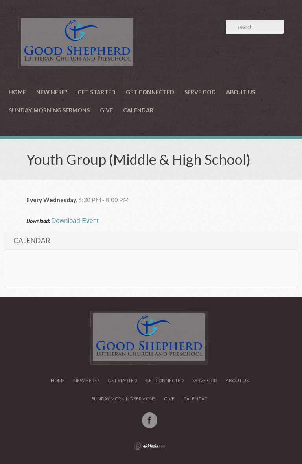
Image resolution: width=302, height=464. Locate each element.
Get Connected (150, 92)
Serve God (200, 92)
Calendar (138, 110)
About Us (240, 92)
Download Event (74, 220)
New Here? (51, 92)
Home (17, 92)
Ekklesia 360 (149, 446)
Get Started (96, 92)
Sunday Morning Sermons (49, 110)
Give (106, 110)
